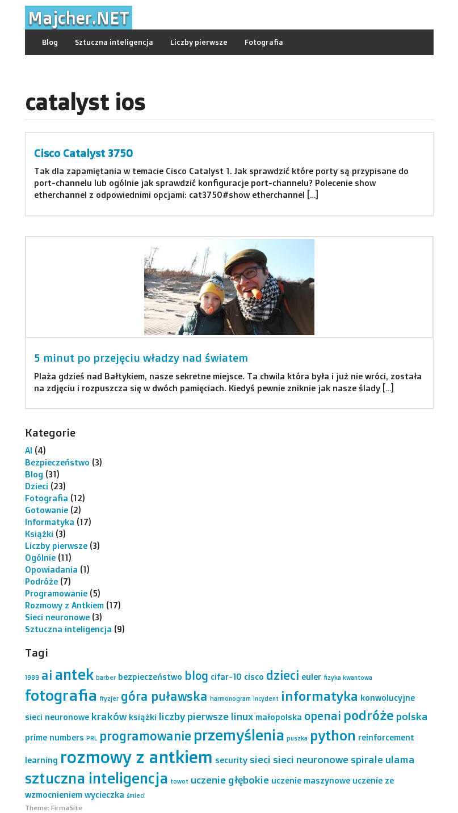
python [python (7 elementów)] (333, 735)
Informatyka (49, 521)
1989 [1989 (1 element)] (32, 677)
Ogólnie (40, 557)
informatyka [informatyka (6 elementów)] (319, 696)
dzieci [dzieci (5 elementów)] (282, 675)
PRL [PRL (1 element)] (91, 738)
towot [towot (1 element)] (179, 781)
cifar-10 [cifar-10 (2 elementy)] (226, 676)
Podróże (41, 581)
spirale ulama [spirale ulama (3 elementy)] (383, 759)
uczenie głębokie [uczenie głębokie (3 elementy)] (230, 779)
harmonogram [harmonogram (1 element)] (230, 698)
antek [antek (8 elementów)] (74, 674)
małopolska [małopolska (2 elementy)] (278, 717)
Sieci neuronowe (57, 617)
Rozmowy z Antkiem (64, 605)
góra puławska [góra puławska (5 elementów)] (164, 696)
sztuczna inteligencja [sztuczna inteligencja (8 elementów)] (96, 778)
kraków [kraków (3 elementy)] (109, 716)
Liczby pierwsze (199, 41)
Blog (50, 41)
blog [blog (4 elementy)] (196, 675)
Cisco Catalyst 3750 (83, 153)
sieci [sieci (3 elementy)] (260, 759)
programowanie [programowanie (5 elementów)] (145, 735)
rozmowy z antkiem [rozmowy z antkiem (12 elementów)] (136, 756)
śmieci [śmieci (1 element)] (136, 795)
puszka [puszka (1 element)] (297, 738)
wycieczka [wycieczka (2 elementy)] (104, 794)
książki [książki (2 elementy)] (143, 717)
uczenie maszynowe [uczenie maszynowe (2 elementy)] (310, 780)
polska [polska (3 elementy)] (412, 716)
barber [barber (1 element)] (106, 677)
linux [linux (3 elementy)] (242, 716)
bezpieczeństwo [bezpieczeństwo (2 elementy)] (150, 676)
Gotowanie (46, 510)
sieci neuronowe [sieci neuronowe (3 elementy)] (310, 759)
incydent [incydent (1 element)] (266, 698)
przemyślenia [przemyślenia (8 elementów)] (239, 735)
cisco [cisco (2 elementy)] (254, 676)
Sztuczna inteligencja (114, 41)
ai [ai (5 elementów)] (46, 675)
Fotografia (264, 41)
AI (28, 450)
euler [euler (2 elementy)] (311, 676)
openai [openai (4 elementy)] (322, 716)
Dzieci (36, 486)
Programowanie (56, 593)
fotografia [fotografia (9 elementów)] (61, 695)
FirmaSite (66, 807)
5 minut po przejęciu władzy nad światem (141, 358)
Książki (39, 533)
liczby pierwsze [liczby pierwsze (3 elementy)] (194, 716)
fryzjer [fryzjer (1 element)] (109, 698)
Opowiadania (51, 569)
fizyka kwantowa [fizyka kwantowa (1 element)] (347, 677)
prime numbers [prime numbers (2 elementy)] (54, 737)
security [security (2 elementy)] (231, 760)
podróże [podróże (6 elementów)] (368, 715)
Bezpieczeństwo (57, 462)
